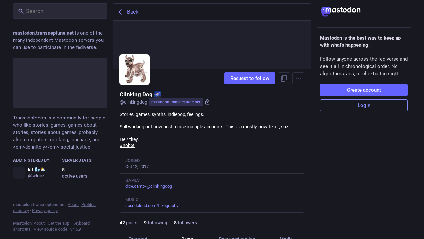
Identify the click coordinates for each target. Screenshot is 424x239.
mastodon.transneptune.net (175, 102)
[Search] (60, 11)
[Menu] (298, 78)
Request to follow (249, 78)
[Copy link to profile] (284, 78)
